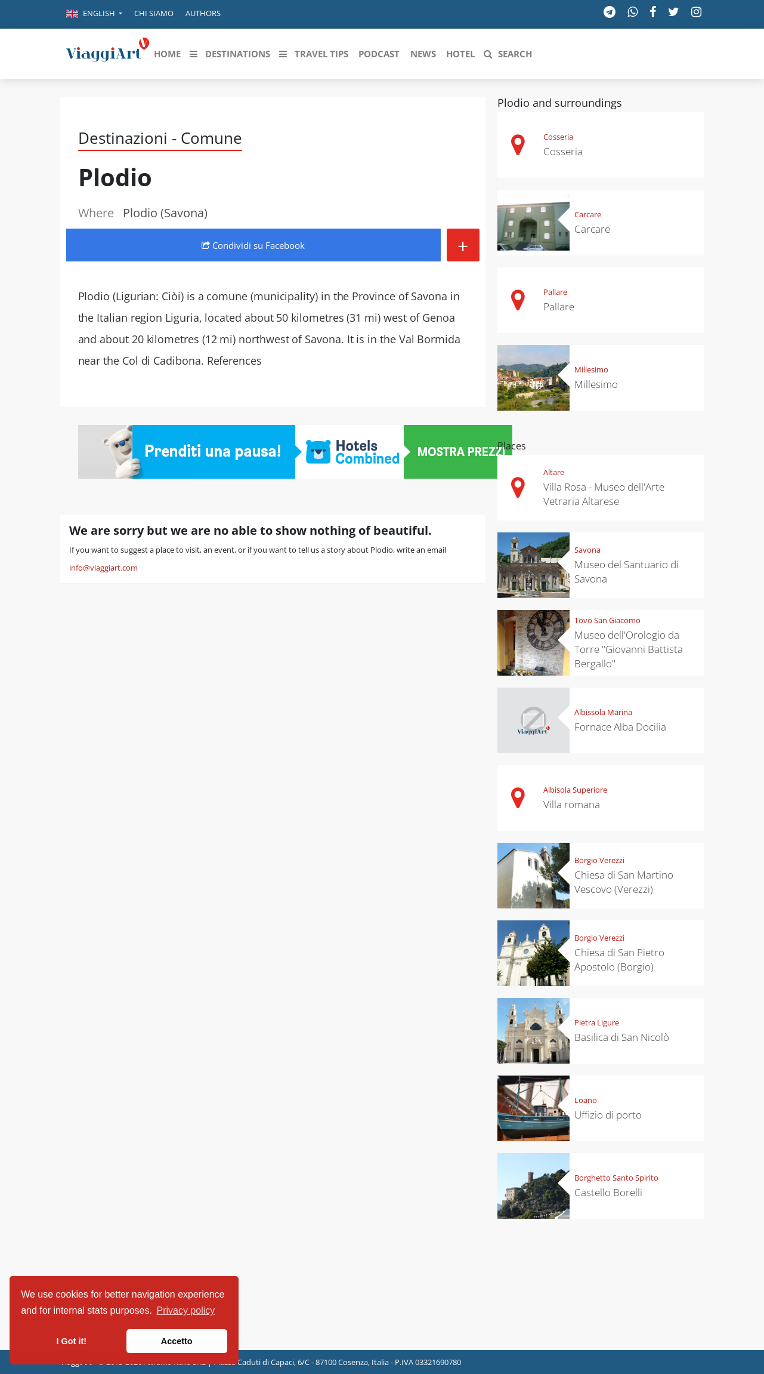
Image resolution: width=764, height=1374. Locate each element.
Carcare (587, 214)
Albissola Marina (603, 712)
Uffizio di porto (608, 1115)
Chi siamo (154, 13)
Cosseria (558, 136)
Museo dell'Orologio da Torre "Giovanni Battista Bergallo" (628, 649)
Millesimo (591, 369)
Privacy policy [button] (186, 1310)
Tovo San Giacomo (607, 620)
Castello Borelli (608, 1192)
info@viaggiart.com (103, 567)
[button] (94, 14)
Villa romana (571, 804)
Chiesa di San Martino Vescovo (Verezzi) (623, 882)
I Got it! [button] (71, 1341)
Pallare (555, 291)
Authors (203, 13)
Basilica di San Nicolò (621, 1037)
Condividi (253, 245)
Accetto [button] (177, 1341)
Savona (587, 549)
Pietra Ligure (596, 1022)
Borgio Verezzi (599, 860)
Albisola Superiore (575, 789)
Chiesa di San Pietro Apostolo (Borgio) (619, 959)
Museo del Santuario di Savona (626, 571)
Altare (553, 472)
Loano (585, 1100)
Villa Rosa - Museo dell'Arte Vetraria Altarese (603, 494)
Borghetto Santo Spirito (616, 1177)
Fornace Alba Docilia (620, 727)
